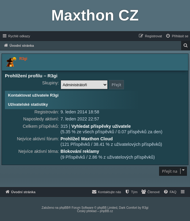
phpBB (64, 207)
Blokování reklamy (80, 151)
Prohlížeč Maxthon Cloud (87, 138)
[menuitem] (177, 36)
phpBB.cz (106, 211)
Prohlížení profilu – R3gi (31, 75)
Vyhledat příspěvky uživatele (101, 126)
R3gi (145, 207)
